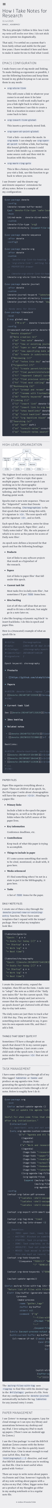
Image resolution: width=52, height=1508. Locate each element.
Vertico (19, 1468)
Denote (12, 181)
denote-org (32, 181)
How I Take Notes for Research (24, 13)
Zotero (11, 1418)
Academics (15, 24)
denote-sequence (16, 184)
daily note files (34, 590)
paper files (28, 575)
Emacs (5, 24)
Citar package (19, 1441)
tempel (41, 919)
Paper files (31, 526)
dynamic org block (34, 618)
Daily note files (10, 537)
